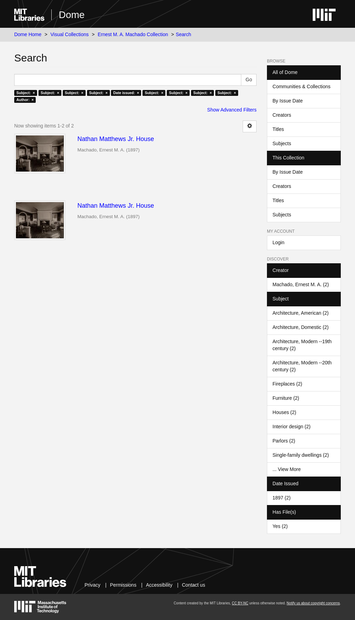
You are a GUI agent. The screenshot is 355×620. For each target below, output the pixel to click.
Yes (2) (280, 526)
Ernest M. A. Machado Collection (133, 34)
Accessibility (159, 585)
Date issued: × (126, 93)
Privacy (93, 585)
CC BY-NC (240, 603)
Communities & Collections (301, 86)
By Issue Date (287, 101)
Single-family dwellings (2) (300, 455)
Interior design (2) (291, 426)
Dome (72, 14)
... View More (286, 469)
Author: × (25, 100)
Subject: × (25, 93)
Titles (278, 129)
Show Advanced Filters (232, 110)
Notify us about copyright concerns (313, 603)
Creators (281, 115)
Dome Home (28, 34)
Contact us (193, 585)
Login (278, 242)
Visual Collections (70, 34)
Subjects (281, 143)
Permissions (123, 585)
